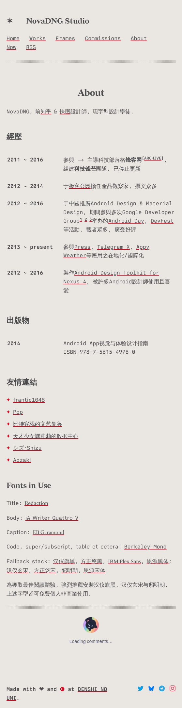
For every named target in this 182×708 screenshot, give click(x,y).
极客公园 (80, 186)
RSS (31, 47)
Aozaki (22, 460)
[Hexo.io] (64, 689)
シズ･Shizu (27, 447)
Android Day (126, 221)
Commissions (103, 38)
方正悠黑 (91, 561)
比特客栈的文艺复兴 (37, 424)
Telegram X (113, 247)
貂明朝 (70, 570)
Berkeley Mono (145, 547)
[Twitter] (142, 689)
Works (37, 38)
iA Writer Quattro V (52, 517)
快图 (65, 111)
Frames (65, 38)
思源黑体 (158, 561)
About (138, 38)
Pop (18, 411)
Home (13, 38)
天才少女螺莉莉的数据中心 (45, 436)
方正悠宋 (45, 570)
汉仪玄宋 (17, 570)
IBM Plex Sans (124, 561)
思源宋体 (94, 570)
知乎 (45, 111)
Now (11, 47)
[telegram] (163, 689)
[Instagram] (172, 689)
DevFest (162, 221)
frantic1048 (29, 399)
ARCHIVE (152, 158)
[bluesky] (152, 689)
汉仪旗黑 (64, 561)
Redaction (36, 503)
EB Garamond (48, 532)
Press (82, 247)
